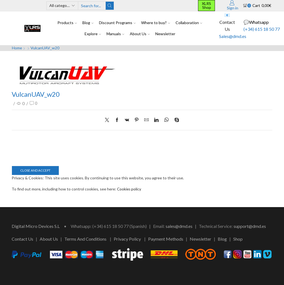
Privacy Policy (127, 238)
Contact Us (22, 238)
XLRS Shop (206, 5)
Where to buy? (155, 22)
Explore (93, 33)
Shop (238, 238)
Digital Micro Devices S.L (36, 226)
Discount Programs (117, 22)
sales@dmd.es (179, 226)
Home (17, 47)
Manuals (115, 33)
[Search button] (110, 6)
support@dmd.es (250, 226)
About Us (140, 33)
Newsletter (165, 33)
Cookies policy (129, 189)
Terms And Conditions (85, 238)
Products (67, 22)
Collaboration (189, 22)
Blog (87, 22)
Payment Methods (165, 238)
